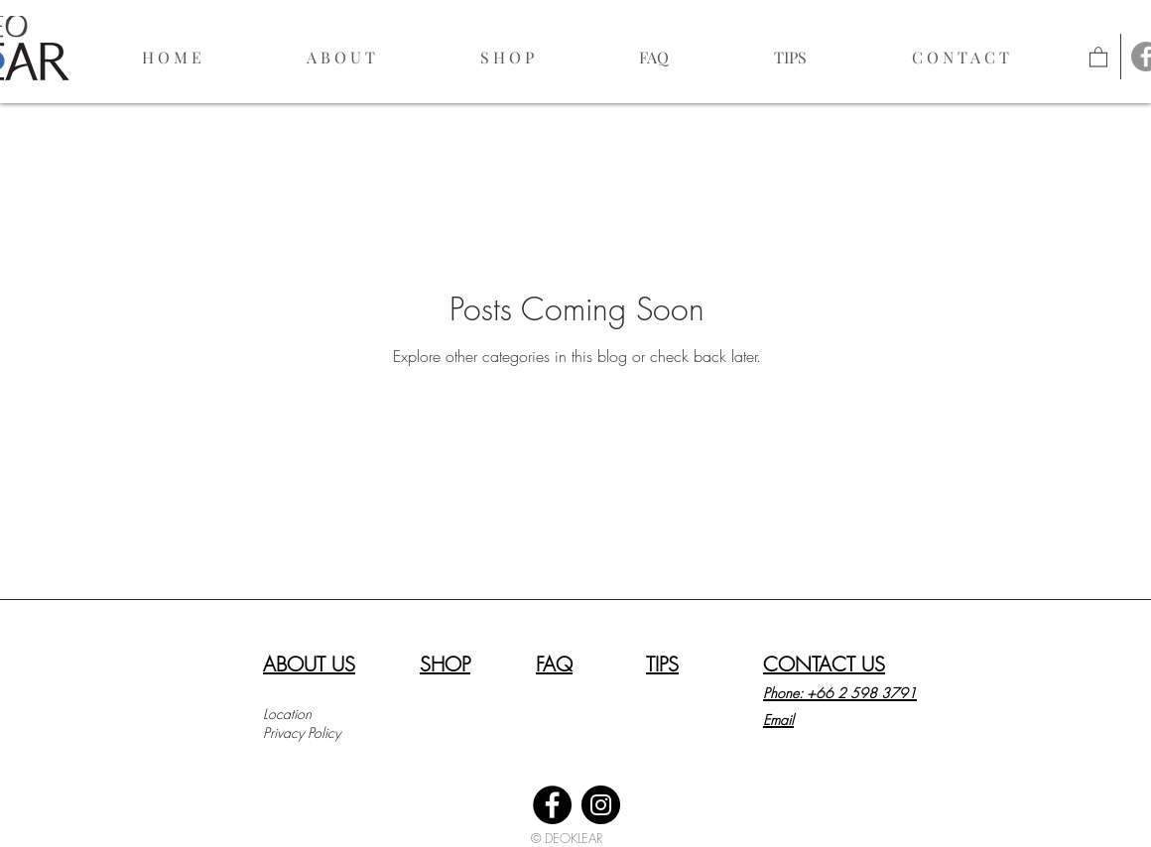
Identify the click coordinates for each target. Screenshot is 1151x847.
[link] (1098, 56)
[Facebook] (552, 805)
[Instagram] (600, 805)
